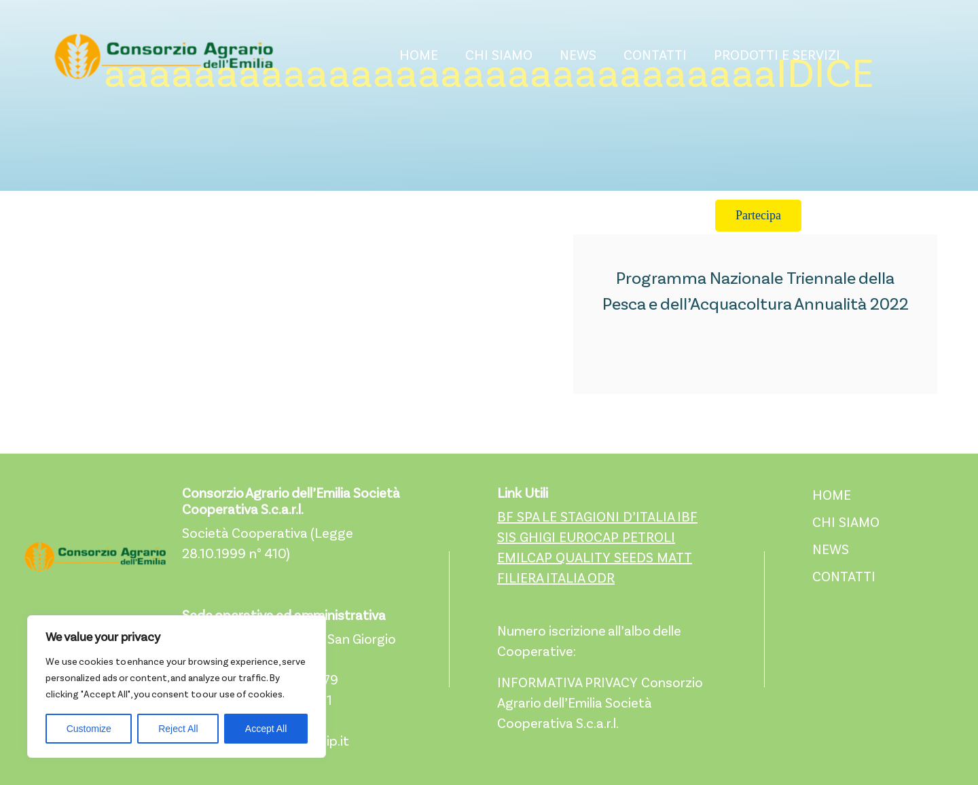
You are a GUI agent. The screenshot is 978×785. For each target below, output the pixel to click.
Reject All (178, 728)
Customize (89, 728)
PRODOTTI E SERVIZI (777, 56)
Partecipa (758, 215)
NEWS (578, 56)
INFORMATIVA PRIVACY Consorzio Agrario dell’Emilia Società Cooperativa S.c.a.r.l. (599, 704)
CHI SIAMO (498, 56)
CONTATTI (655, 56)
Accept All (266, 728)
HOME (418, 56)
